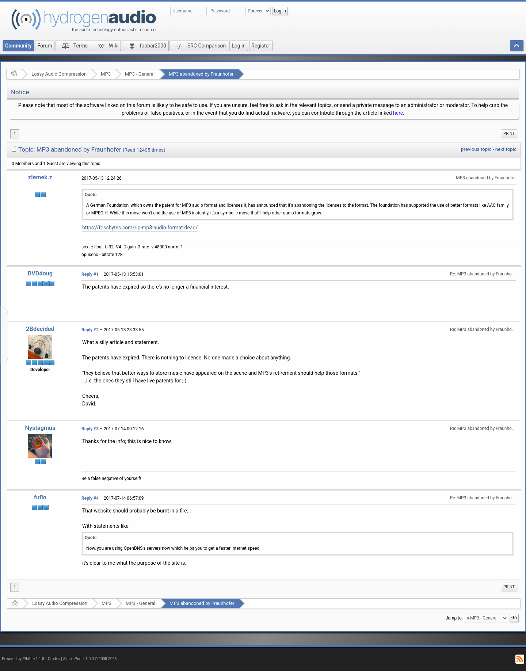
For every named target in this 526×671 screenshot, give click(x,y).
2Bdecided (40, 328)
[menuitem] (509, 133)
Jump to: (454, 618)
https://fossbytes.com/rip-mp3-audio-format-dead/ (140, 227)
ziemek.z (40, 177)
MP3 (106, 74)
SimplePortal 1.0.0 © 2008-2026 (90, 659)
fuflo (40, 497)
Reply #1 (90, 274)
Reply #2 (90, 329)
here (398, 113)
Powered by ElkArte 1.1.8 (23, 659)
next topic (506, 149)
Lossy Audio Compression (59, 74)
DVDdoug (40, 273)
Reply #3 (90, 428)
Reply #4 (90, 498)
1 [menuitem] (15, 133)
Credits (54, 659)
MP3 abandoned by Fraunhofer (201, 74)
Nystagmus (40, 427)
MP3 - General (140, 74)
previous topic (476, 149)
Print (509, 133)
